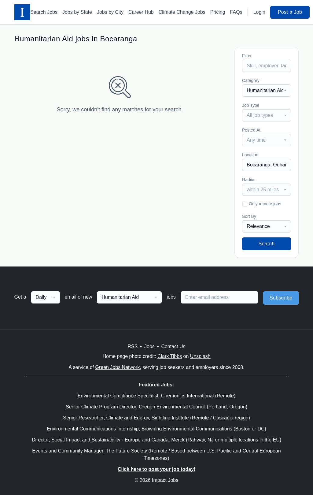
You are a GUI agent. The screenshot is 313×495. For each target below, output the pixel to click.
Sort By (249, 216)
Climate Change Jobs (182, 12)
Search (266, 243)
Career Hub (141, 12)
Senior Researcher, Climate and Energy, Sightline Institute (126, 417)
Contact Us (173, 346)
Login (259, 12)
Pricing (217, 12)
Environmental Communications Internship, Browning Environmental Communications (139, 428)
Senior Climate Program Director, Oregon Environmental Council (135, 406)
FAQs (236, 12)
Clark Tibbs (169, 356)
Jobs (149, 346)
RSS (132, 346)
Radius (249, 179)
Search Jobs (43, 12)
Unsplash (200, 356)
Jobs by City (110, 12)
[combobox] (266, 90)
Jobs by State (77, 12)
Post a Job (290, 12)
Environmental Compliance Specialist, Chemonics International (146, 395)
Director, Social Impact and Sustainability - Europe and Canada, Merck (108, 439)
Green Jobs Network (117, 367)
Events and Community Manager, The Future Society (89, 450)
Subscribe (281, 297)
